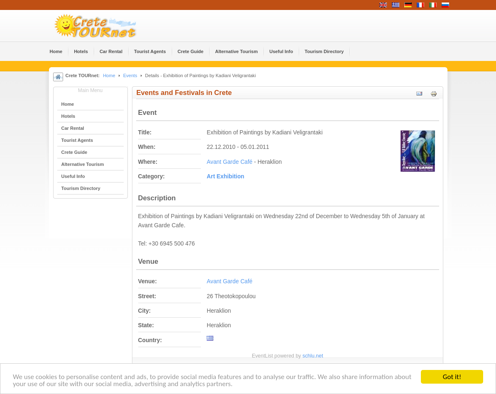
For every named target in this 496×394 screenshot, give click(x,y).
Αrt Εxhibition (225, 176)
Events (130, 75)
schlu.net (313, 356)
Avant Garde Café (229, 162)
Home (109, 75)
